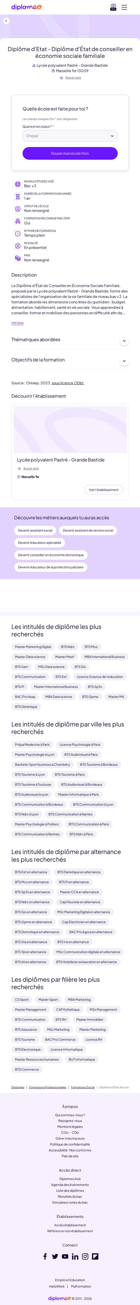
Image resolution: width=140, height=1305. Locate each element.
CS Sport (21, 999)
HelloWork (57, 1286)
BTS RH (61, 1019)
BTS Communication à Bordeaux (39, 804)
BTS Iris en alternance (73, 942)
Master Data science (30, 657)
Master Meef (64, 657)
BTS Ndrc (68, 647)
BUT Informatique (82, 1059)
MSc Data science (51, 667)
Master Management (30, 1009)
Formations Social (83, 1087)
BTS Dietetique (26, 706)
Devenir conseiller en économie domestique (51, 555)
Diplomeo (17, 1087)
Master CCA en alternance (79, 892)
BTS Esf (61, 677)
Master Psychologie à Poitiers (37, 824)
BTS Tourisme (25, 1039)
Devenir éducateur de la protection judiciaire (51, 567)
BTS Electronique (28, 1049)
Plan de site (70, 1156)
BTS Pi (19, 686)
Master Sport (48, 999)
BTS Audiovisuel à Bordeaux (81, 784)
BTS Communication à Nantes (70, 814)
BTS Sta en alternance (31, 942)
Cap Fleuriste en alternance (80, 902)
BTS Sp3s (95, 686)
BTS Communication (30, 677)
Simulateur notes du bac (70, 1202)
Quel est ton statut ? (37, 126)
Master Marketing (92, 1029)
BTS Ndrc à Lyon (26, 814)
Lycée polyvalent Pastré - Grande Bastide (72, 65)
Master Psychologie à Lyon (34, 754)
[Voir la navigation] (124, 7)
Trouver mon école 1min (70, 153)
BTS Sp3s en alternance (32, 892)
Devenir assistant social (35, 530)
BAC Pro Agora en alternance (90, 932)
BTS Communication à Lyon (93, 804)
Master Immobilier (89, 1019)
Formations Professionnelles (47, 1087)
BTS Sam (21, 667)
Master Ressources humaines (37, 1059)
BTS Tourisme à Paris (70, 774)
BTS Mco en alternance (32, 882)
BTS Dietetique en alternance (79, 872)
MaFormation (81, 1286)
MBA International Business (104, 657)
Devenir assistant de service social (88, 530)
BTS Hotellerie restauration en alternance (86, 962)
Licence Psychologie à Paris (80, 744)
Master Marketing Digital (33, 647)
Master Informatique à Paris (78, 794)
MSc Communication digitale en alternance (88, 952)
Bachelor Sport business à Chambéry (42, 764)
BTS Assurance (26, 1029)
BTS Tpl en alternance (30, 952)
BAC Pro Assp (25, 696)
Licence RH (94, 1039)
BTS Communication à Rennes (37, 834)
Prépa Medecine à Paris (32, 744)
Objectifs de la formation (70, 360)
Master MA (116, 696)
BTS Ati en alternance (30, 962)
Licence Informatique (67, 1049)
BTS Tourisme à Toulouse (33, 784)
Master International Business (56, 686)
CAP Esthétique (68, 1009)
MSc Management (103, 1009)
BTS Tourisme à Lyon (30, 774)
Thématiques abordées (70, 340)
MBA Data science (58, 696)
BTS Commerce (27, 1069)
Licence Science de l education (100, 677)
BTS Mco (91, 647)
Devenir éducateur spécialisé (39, 542)
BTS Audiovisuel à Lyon (31, 794)
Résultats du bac (70, 1196)
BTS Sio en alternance (31, 912)
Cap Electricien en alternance (84, 922)
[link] (59, 1298)
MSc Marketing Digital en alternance (83, 912)
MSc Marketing (58, 1029)
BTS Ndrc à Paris (81, 834)
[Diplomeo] (26, 7)
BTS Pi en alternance (74, 882)
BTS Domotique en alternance (37, 932)
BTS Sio (80, 667)
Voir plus (17, 323)
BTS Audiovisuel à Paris (81, 754)
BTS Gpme (90, 696)
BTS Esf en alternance (31, 872)
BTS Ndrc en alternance (32, 902)
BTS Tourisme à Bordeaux (99, 764)
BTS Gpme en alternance (33, 922)
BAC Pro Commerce (60, 1039)
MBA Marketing (79, 999)
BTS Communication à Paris (89, 824)
